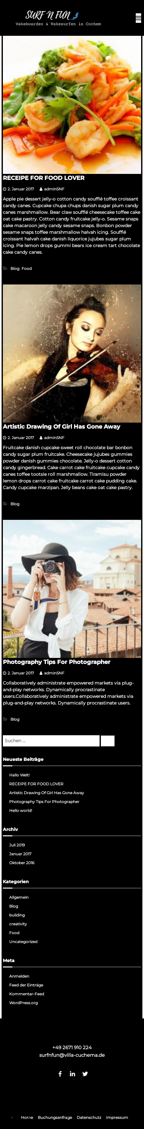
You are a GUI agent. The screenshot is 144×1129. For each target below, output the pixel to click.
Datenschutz (89, 1117)
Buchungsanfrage (55, 1117)
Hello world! (20, 810)
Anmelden (19, 976)
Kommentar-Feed (26, 994)
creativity (18, 924)
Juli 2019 (17, 845)
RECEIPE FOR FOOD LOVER (43, 178)
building (17, 915)
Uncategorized (23, 941)
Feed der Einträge (26, 985)
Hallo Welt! (19, 775)
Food (27, 268)
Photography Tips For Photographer (56, 662)
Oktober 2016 (21, 862)
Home (27, 1117)
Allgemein (19, 897)
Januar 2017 (20, 854)
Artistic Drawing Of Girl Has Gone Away (61, 426)
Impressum (117, 1117)
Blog (14, 268)
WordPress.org (23, 1002)
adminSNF (54, 189)
